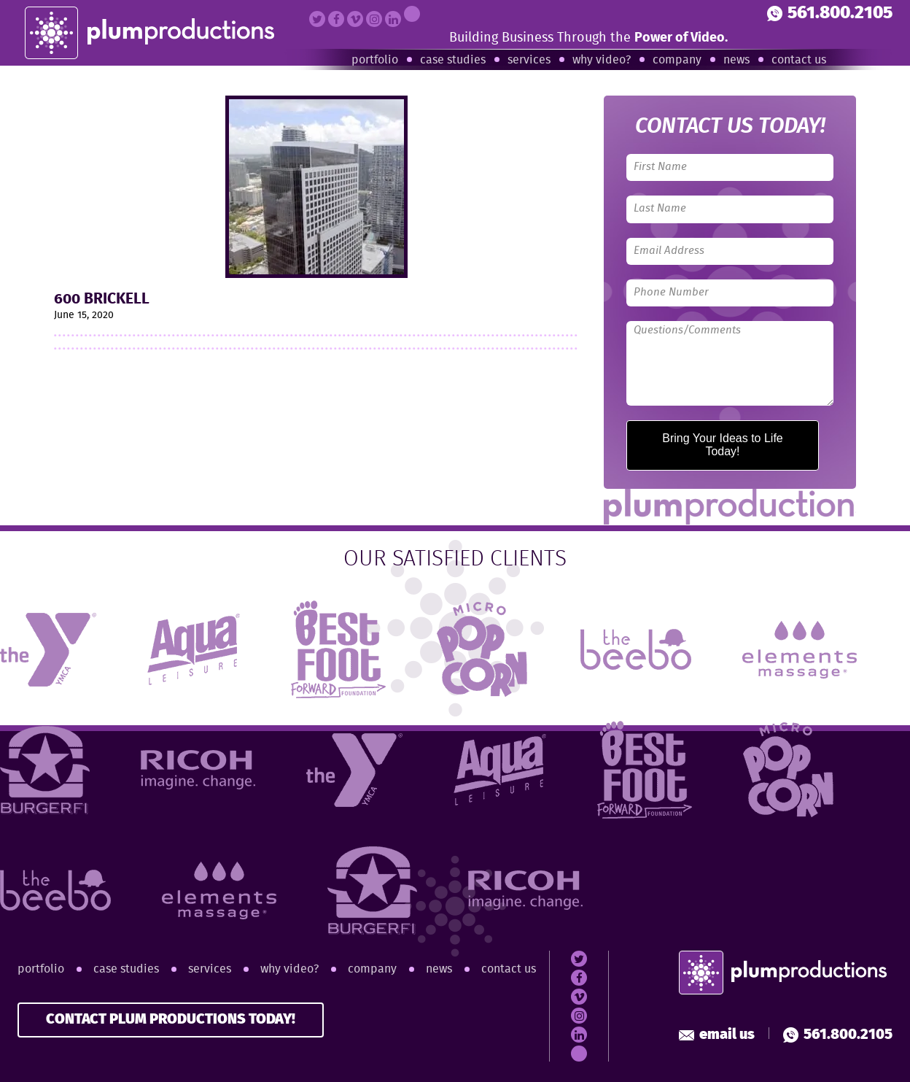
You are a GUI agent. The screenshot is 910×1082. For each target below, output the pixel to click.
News (736, 60)
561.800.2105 (829, 13)
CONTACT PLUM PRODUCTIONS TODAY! (170, 1019)
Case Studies (453, 60)
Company (677, 60)
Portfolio (374, 60)
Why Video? (601, 60)
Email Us (717, 1035)
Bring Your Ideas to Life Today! (722, 444)
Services (529, 60)
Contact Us (798, 60)
